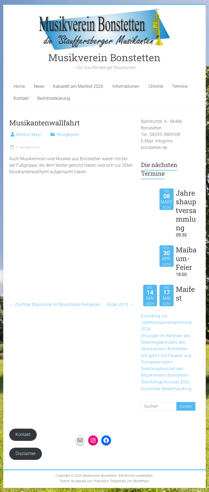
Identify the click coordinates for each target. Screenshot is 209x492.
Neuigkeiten (68, 134)
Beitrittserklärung (53, 98)
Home (19, 86)
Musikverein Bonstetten (104, 57)
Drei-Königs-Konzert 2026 (165, 382)
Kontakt (21, 98)
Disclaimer (26, 453)
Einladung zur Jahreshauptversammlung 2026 (166, 322)
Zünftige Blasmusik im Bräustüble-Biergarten (55, 304)
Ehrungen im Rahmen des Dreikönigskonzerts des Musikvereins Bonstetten (165, 342)
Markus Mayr (28, 134)
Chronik (156, 86)
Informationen (125, 86)
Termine (180, 86)
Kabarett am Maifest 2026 (78, 86)
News (39, 86)
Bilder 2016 (120, 304)
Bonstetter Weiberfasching (166, 388)
